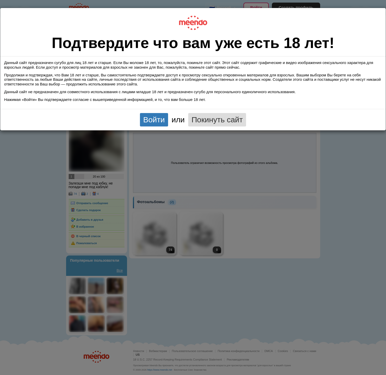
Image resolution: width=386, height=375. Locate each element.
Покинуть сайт (217, 119)
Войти (154, 119)
